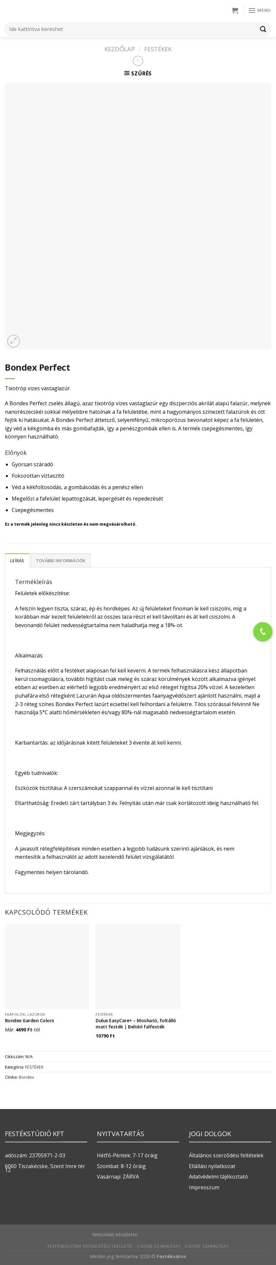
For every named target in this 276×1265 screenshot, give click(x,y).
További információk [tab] (60, 560)
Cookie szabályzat (158, 1246)
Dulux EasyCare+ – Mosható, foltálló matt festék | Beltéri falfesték (136, 1024)
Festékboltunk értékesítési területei (90, 1246)
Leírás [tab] (17, 560)
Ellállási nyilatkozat (212, 1166)
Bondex (26, 1077)
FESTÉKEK (158, 49)
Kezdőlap (119, 49)
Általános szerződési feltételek (226, 1155)
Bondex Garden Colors (29, 1021)
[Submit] (263, 29)
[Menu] (259, 10)
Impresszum (204, 1187)
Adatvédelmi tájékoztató (218, 1176)
